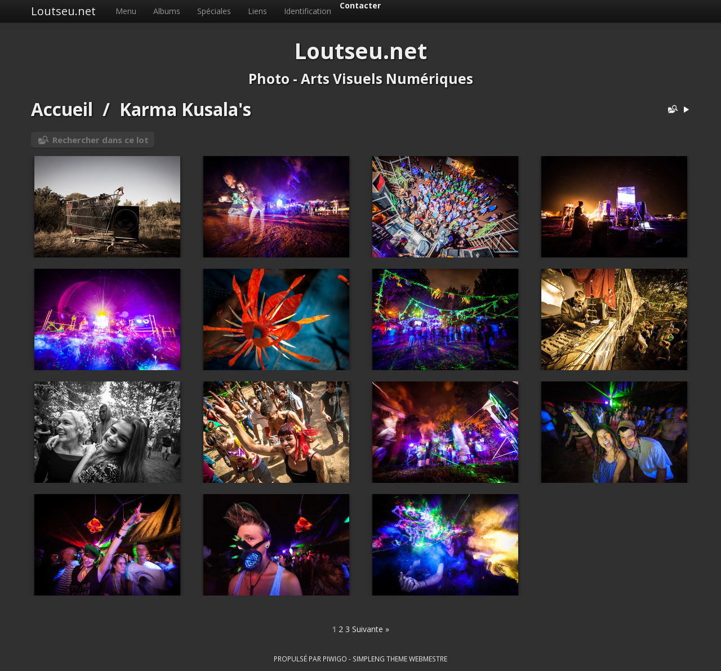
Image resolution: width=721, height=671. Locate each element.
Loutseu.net (63, 11)
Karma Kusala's (185, 109)
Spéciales (214, 11)
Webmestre (428, 658)
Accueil (62, 109)
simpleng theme (380, 658)
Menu (125, 11)
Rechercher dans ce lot (100, 139)
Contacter (360, 5)
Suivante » (370, 629)
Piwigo (335, 658)
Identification (307, 11)
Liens (257, 11)
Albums (166, 11)
